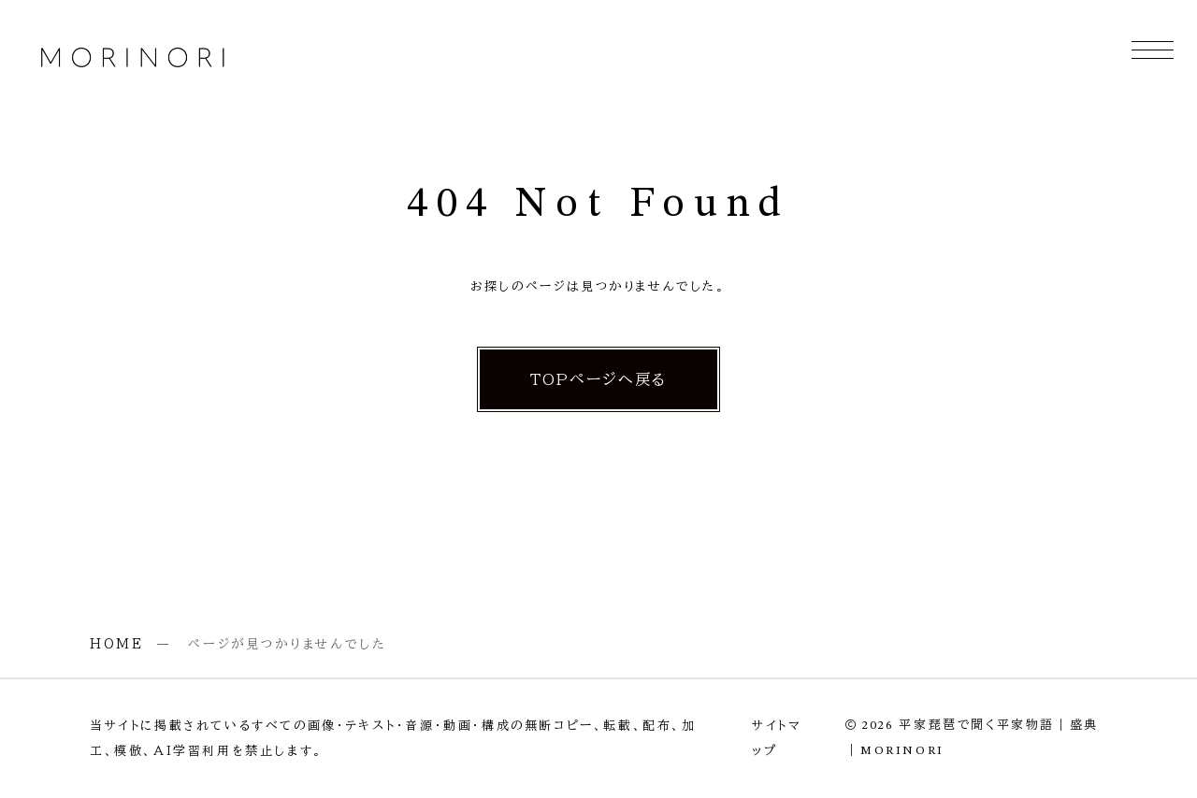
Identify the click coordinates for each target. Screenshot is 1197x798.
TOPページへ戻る (599, 379)
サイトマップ (776, 738)
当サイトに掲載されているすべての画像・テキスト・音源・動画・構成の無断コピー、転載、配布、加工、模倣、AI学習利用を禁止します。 (393, 738)
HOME (117, 643)
